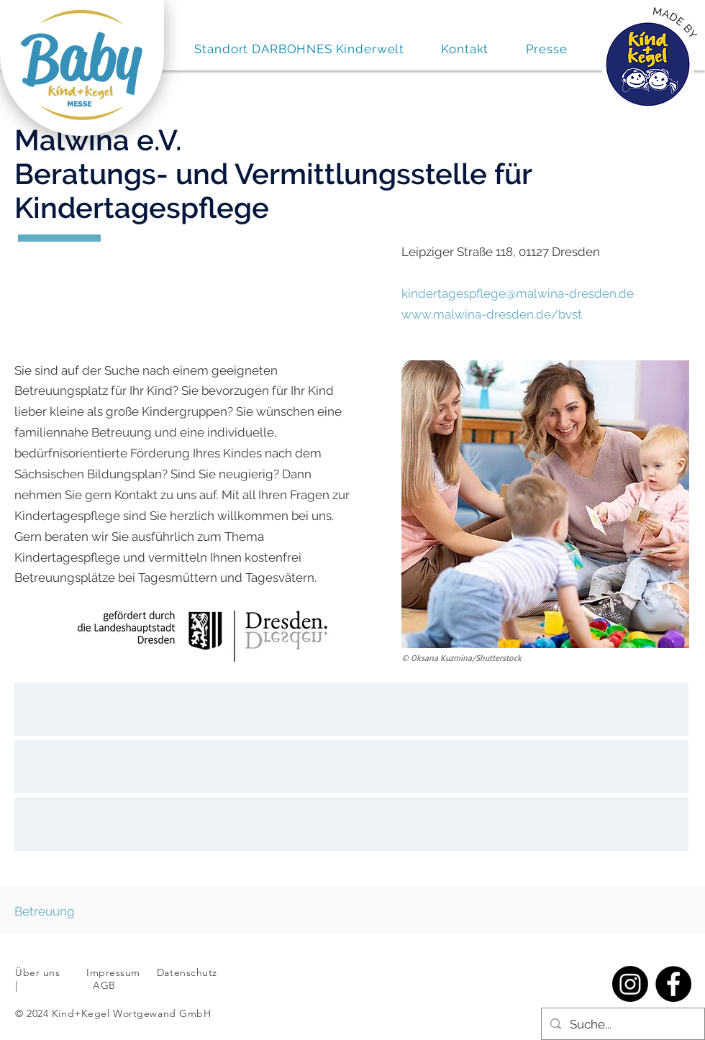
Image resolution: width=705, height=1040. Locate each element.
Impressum (113, 972)
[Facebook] (673, 984)
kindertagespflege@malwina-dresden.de (517, 293)
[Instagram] (630, 984)
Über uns (37, 972)
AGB (103, 985)
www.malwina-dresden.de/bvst (491, 314)
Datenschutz (189, 972)
